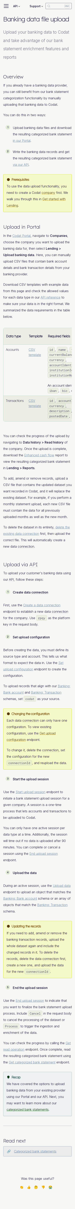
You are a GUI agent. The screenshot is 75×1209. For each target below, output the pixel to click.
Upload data (62, 886)
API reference (50, 297)
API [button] (15, 6)
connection (26, 546)
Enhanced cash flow (39, 455)
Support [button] (35, 6)
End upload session (43, 854)
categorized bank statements (28, 1109)
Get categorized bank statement (32, 1062)
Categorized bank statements (35, 1151)
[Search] (58, 6)
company (48, 193)
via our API (21, 165)
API (33, 564)
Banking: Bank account (20, 898)
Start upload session (30, 792)
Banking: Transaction (46, 692)
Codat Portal (21, 236)
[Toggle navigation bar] (6, 6)
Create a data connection (41, 605)
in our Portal (21, 141)
